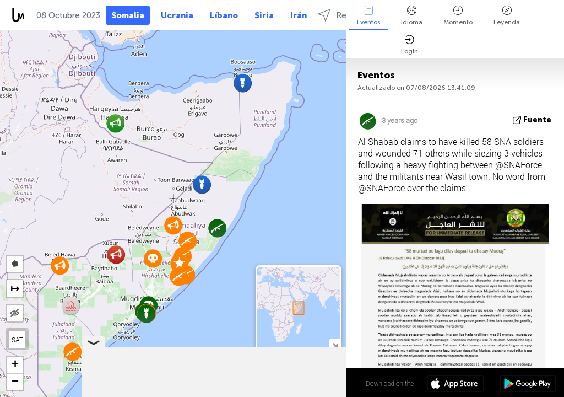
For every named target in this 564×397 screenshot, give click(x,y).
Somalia (127, 15)
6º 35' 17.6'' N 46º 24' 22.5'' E (304, 383)
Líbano (224, 15)
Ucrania (177, 15)
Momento (458, 16)
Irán (298, 15)
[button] (153, 258)
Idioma (411, 16)
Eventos (368, 16)
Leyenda (507, 16)
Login (409, 45)
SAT (17, 339)
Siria (264, 15)
